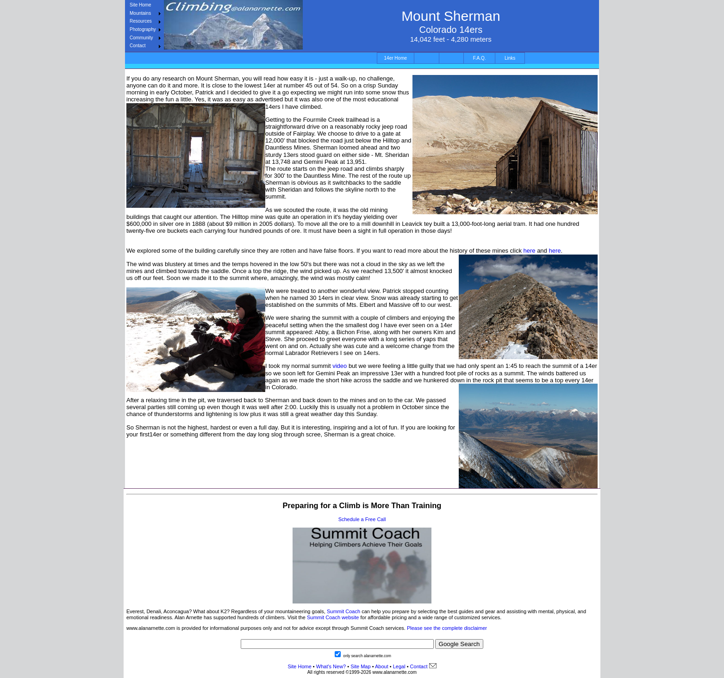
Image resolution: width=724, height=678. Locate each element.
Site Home (140, 4)
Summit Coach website (333, 617)
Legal (399, 666)
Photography (143, 29)
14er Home (395, 58)
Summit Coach (343, 611)
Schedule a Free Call (362, 519)
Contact (137, 45)
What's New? (331, 666)
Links (510, 58)
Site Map (359, 666)
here (530, 250)
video (339, 365)
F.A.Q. (479, 58)
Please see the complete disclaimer (447, 628)
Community (141, 37)
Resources (141, 21)
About (381, 666)
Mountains (140, 13)
